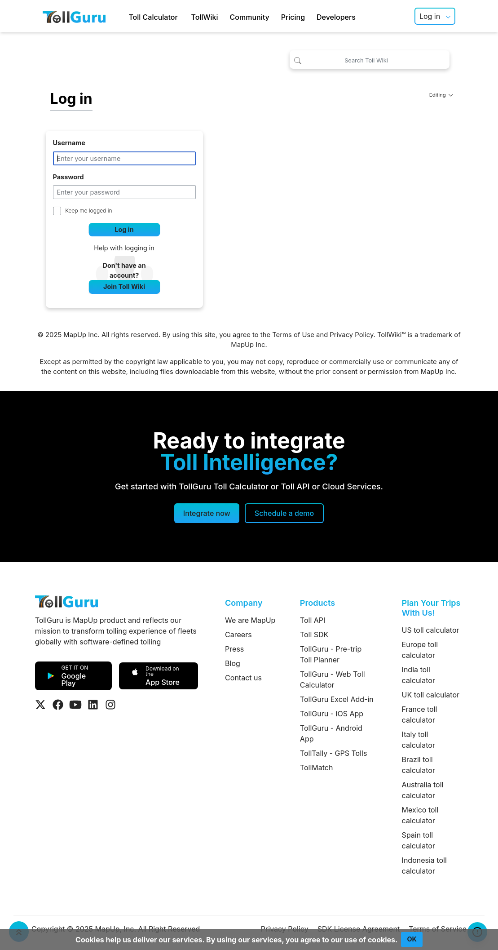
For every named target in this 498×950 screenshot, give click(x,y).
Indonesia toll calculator (424, 865)
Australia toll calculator (423, 790)
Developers (336, 17)
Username (69, 142)
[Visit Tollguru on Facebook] (58, 704)
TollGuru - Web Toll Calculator (332, 679)
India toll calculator (418, 675)
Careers (238, 634)
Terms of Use (293, 335)
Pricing (293, 17)
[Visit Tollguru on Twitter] (40, 704)
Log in (429, 16)
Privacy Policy (351, 335)
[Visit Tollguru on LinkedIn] (93, 704)
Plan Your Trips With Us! (431, 607)
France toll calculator (419, 714)
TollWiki (204, 17)
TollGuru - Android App (331, 733)
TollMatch (316, 767)
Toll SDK (314, 634)
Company (243, 603)
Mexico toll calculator (420, 815)
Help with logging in (124, 248)
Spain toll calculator (418, 840)
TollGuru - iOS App (331, 713)
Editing (441, 95)
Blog (232, 663)
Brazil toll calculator (418, 765)
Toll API (312, 620)
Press (234, 648)
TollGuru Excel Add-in (337, 699)
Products (317, 603)
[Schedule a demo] (284, 513)
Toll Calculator (152, 17)
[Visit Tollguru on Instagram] (110, 704)
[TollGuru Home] (74, 16)
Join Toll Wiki (124, 286)
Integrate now (206, 513)
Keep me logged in (88, 210)
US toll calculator (430, 630)
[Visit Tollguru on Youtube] (75, 704)
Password (68, 177)
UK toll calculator (430, 694)
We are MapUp (250, 620)
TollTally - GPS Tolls (333, 753)
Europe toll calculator (420, 650)
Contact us (243, 677)
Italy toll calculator (418, 740)
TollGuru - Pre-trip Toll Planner (330, 654)
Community (249, 17)
